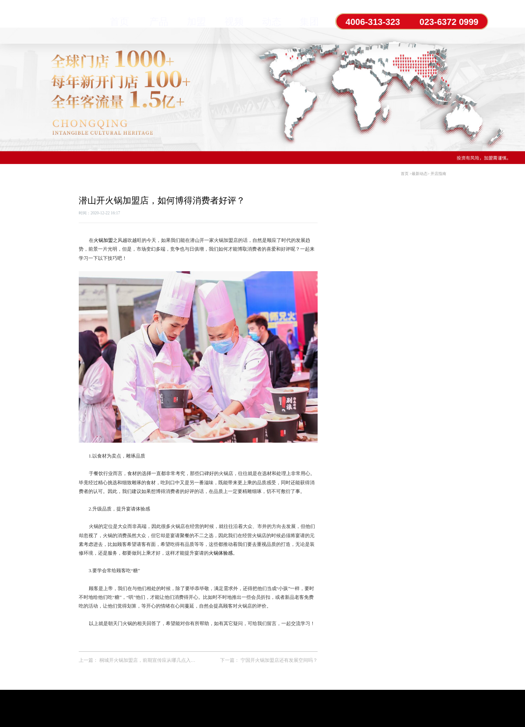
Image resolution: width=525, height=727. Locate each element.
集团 (309, 21)
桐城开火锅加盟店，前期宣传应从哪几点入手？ (149, 660)
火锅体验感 (221, 553)
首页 (119, 21)
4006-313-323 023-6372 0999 (412, 22)
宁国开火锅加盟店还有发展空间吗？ (279, 660)
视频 (234, 21)
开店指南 (438, 173)
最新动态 (419, 173)
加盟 (196, 21)
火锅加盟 (103, 240)
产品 (158, 21)
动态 (271, 21)
